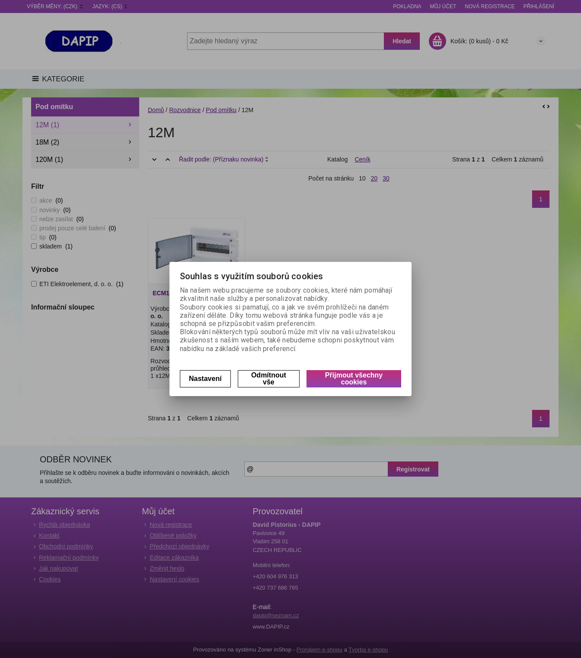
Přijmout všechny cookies (354, 378)
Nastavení (205, 378)
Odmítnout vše (268, 378)
